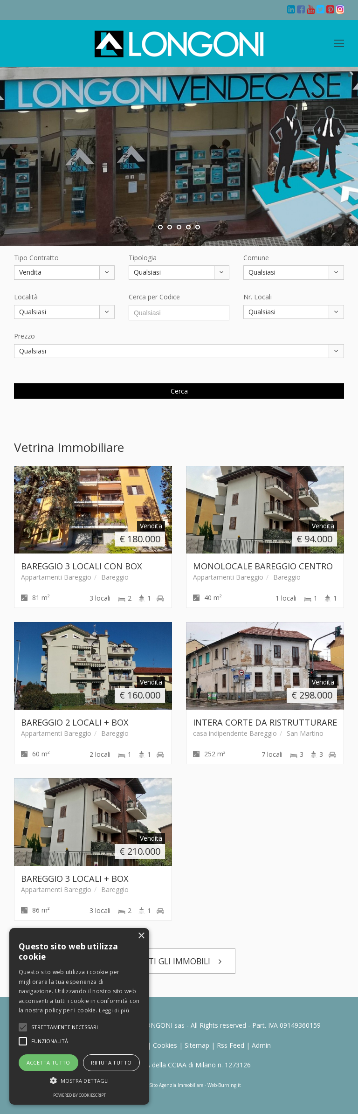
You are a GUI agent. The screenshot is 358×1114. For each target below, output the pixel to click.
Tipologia (143, 257)
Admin (261, 1045)
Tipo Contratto (36, 257)
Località (26, 296)
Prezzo (24, 336)
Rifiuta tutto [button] (111, 1062)
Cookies (165, 1045)
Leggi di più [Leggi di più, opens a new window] (114, 1010)
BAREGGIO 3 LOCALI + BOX (75, 878)
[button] (64, 1027)
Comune (256, 257)
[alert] (79, 1016)
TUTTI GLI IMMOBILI (179, 961)
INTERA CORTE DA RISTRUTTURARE (265, 722)
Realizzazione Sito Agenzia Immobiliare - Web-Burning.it (179, 1085)
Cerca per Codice (154, 296)
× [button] (141, 936)
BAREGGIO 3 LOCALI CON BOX (81, 566)
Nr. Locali (257, 296)
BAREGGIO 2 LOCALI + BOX (75, 722)
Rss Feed (230, 1045)
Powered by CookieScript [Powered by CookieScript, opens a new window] (79, 1095)
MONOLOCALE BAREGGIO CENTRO (263, 566)
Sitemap (197, 1045)
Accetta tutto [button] (48, 1062)
